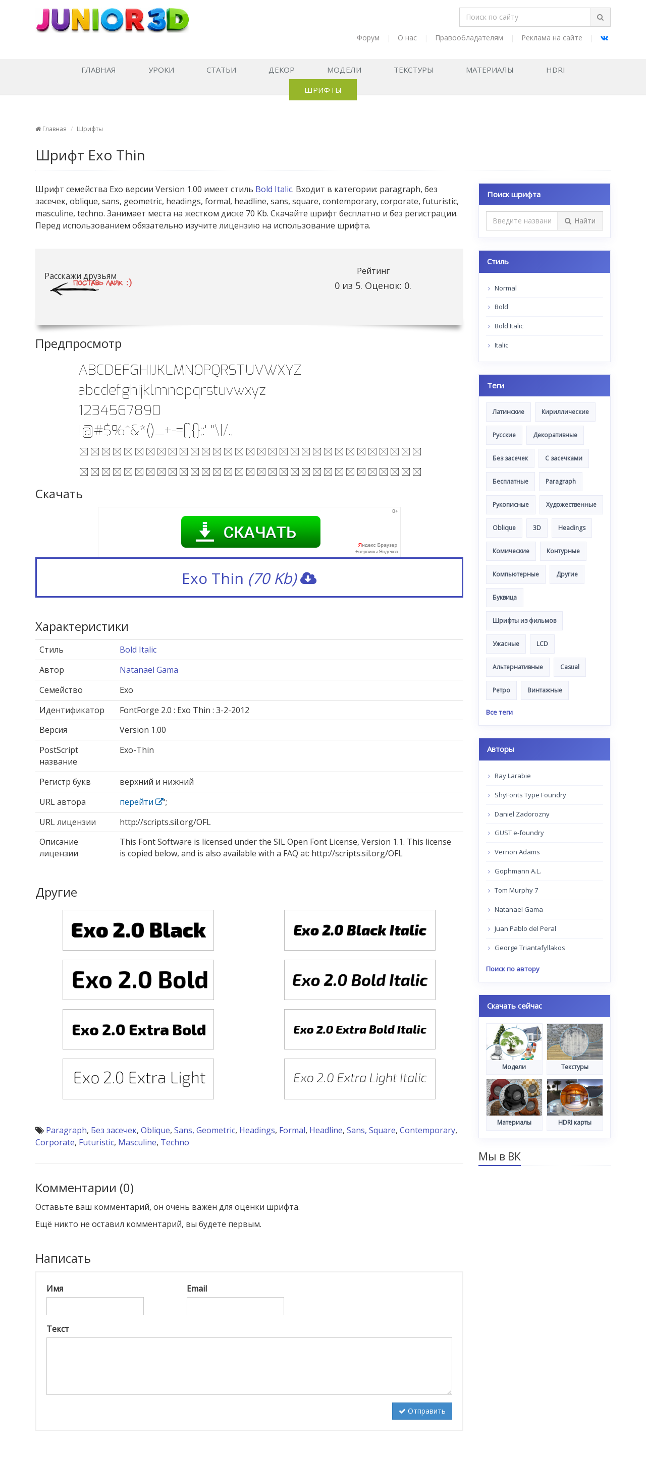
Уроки (161, 70)
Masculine (137, 1142)
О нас (407, 37)
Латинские (508, 411)
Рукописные (511, 504)
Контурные (563, 551)
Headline (326, 1130)
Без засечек (114, 1130)
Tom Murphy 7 (513, 890)
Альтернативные (518, 667)
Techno (174, 1142)
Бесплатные (510, 481)
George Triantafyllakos (526, 947)
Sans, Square (371, 1130)
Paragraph (66, 1130)
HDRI (555, 70)
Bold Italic (273, 189)
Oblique (155, 1130)
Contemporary (427, 1130)
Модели (344, 70)
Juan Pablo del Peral (522, 928)
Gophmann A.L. (514, 870)
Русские (504, 435)
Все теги (499, 712)
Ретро (501, 690)
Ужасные (506, 643)
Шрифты (323, 90)
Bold (498, 306)
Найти (580, 220)
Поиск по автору (513, 968)
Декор (281, 70)
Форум (368, 37)
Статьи (221, 70)
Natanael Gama (149, 669)
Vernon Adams (514, 851)
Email (197, 1288)
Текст (57, 1328)
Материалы (490, 70)
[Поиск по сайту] (525, 17)
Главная (98, 70)
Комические (511, 551)
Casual (569, 667)
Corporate (55, 1142)
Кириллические (565, 411)
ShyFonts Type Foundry (527, 794)
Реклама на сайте (551, 37)
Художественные (571, 504)
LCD (542, 643)
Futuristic (96, 1142)
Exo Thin (249, 578)
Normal (502, 288)
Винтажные (544, 690)
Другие (567, 574)
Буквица (505, 597)
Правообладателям (469, 37)
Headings (257, 1130)
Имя (54, 1288)
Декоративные (555, 435)
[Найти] (600, 17)
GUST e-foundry (516, 832)
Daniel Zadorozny (519, 814)
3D (537, 527)
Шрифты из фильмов (524, 620)
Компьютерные (516, 574)
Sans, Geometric (204, 1130)
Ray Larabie (509, 775)
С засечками (563, 458)
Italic (498, 344)
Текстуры (414, 70)
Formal (292, 1130)
